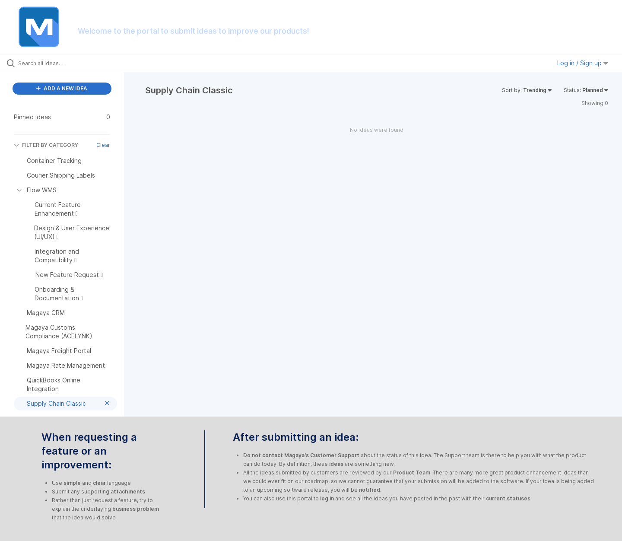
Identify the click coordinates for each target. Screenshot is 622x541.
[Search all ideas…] (73, 63)
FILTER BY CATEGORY (46, 145)
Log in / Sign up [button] (582, 63)
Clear (103, 145)
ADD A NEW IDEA (61, 88)
